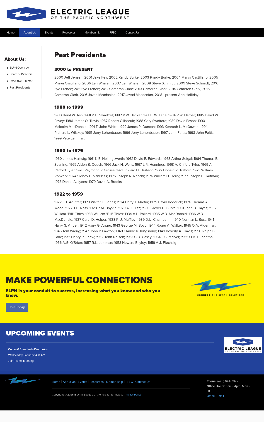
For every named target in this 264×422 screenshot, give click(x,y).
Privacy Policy (133, 394)
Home (11, 32)
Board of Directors (21, 74)
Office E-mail (215, 396)
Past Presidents (20, 87)
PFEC (112, 32)
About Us (30, 32)
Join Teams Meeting (21, 363)
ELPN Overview (19, 68)
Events (49, 32)
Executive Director (21, 81)
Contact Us (133, 32)
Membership (92, 32)
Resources (68, 32)
